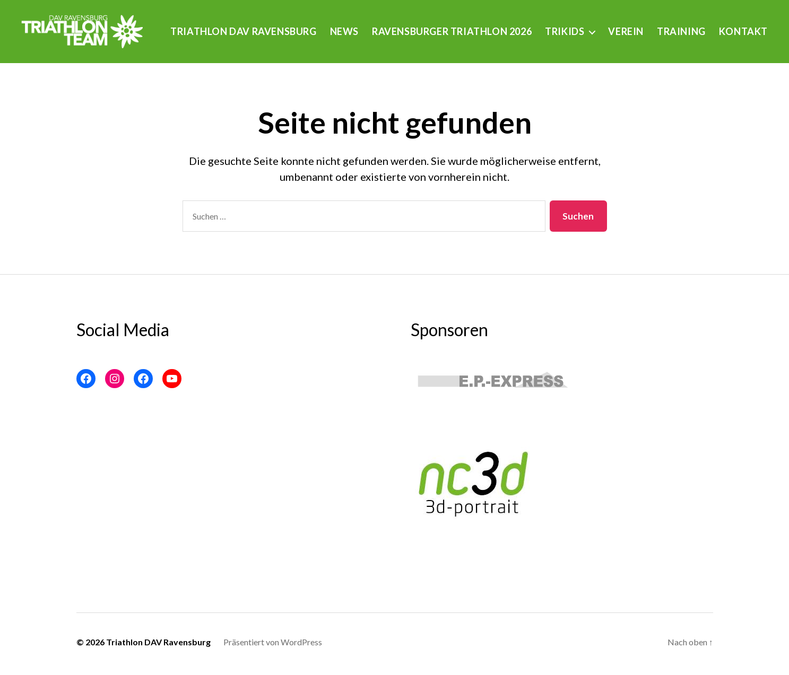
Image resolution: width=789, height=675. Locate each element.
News (406, 25)
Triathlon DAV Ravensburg (305, 25)
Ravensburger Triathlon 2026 (514, 25)
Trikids (626, 25)
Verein (688, 25)
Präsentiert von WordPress (272, 646)
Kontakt (743, 41)
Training (743, 25)
